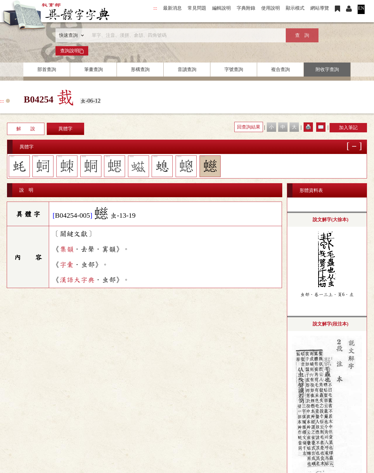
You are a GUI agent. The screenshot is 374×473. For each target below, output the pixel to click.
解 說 (25, 128)
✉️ (321, 126)
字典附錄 (246, 8)
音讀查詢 (187, 69)
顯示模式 (295, 8)
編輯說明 (221, 8)
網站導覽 (319, 8)
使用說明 (270, 8)
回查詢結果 (248, 126)
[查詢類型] (70, 35)
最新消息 (172, 8)
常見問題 (197, 8)
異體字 (65, 128)
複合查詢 (280, 69)
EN (361, 8)
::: (155, 8)
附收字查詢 (327, 69)
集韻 (67, 249)
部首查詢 (46, 69)
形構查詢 (140, 69)
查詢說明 (72, 50)
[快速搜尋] (185, 35)
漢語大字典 (77, 279)
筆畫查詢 (93, 69)
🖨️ (308, 126)
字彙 (67, 264)
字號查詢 (233, 69)
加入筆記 (348, 127)
